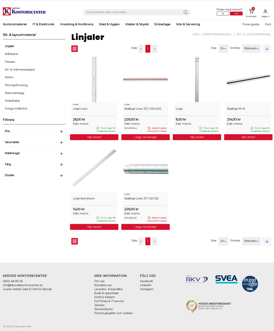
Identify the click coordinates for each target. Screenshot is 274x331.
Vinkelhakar (12, 100)
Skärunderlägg (14, 93)
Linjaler (9, 46)
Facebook (146, 281)
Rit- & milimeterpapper (20, 69)
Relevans (251, 48)
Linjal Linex (80, 108)
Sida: (134, 48)
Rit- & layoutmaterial (254, 34)
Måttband (11, 54)
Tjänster (99, 305)
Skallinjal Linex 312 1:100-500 (142, 108)
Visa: (214, 48)
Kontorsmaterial (15, 24)
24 (223, 48)
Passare (10, 62)
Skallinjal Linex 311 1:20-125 (141, 198)
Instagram (147, 289)
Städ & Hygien (109, 24)
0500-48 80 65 (13, 281)
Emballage (162, 24)
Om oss (99, 281)
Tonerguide (250, 24)
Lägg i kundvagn (145, 137)
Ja (223, 13)
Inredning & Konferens (76, 24)
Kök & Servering (188, 24)
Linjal (179, 108)
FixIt (268, 24)
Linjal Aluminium (84, 198)
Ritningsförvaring (16, 85)
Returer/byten (103, 309)
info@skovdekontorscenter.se (23, 285)
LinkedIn (145, 285)
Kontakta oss (103, 285)
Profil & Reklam (104, 297)
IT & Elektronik (43, 24)
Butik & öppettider (106, 293)
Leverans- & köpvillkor (108, 289)
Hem (195, 34)
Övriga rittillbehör (16, 108)
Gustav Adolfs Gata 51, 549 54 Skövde (27, 289)
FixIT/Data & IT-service (109, 301)
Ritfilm (9, 77)
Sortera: (235, 48)
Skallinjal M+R (236, 108)
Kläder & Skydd (137, 24)
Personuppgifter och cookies (113, 313)
